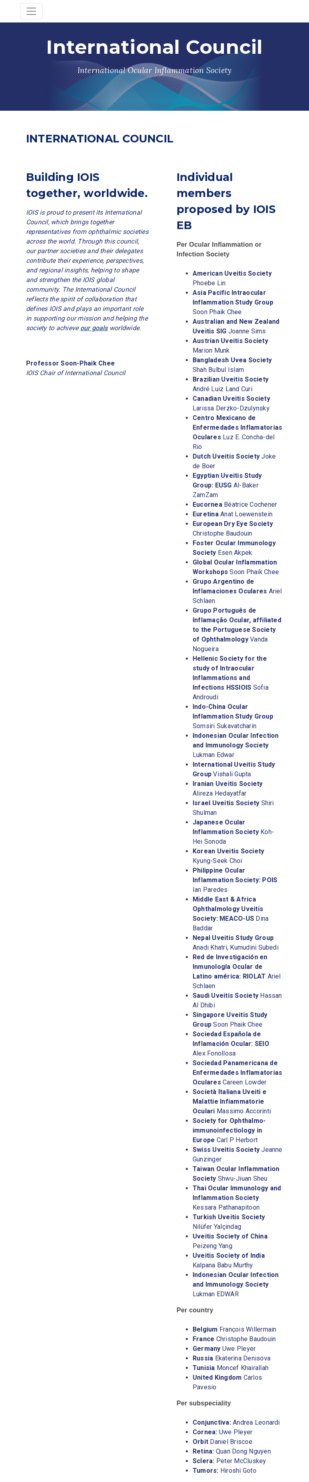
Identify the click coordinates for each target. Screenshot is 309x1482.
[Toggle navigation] (31, 11)
